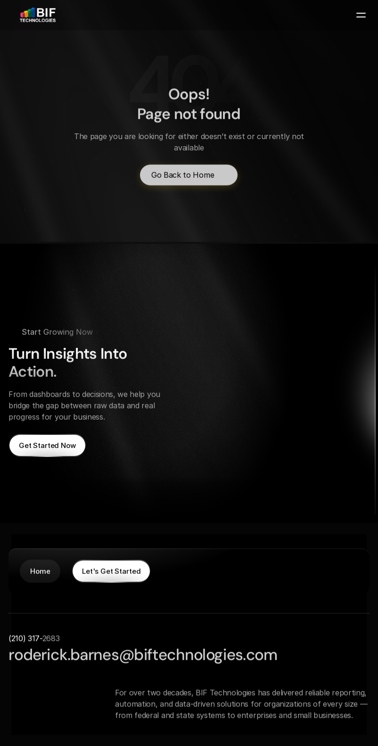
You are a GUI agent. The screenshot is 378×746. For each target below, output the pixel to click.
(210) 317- (25, 638)
